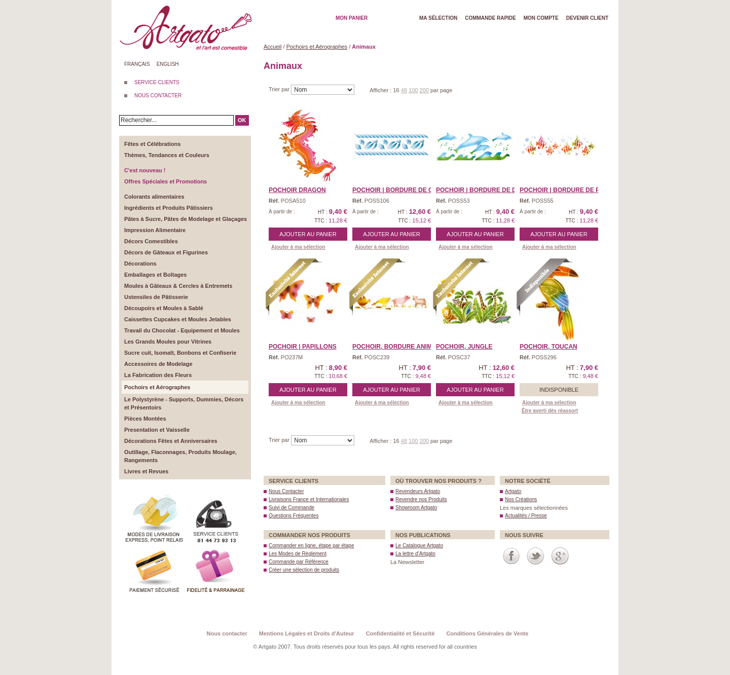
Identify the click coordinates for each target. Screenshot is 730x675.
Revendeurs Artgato (417, 491)
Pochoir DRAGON (297, 190)
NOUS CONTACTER (157, 95)
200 (424, 90)
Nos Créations (521, 499)
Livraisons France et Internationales (309, 499)
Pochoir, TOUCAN (548, 346)
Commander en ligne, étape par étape (311, 545)
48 (404, 90)
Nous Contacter (286, 491)
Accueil (272, 47)
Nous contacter (227, 633)
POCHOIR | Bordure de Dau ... (484, 190)
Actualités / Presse (526, 515)
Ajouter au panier (307, 234)
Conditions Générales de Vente (487, 633)
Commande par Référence (298, 562)
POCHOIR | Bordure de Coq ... (400, 190)
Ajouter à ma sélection (298, 247)
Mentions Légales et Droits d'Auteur (306, 633)
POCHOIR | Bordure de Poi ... (566, 190)
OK (242, 120)
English (168, 64)
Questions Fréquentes (293, 515)
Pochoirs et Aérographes (316, 47)
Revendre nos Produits (421, 499)
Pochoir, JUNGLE (464, 346)
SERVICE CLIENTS (156, 82)
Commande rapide (490, 18)
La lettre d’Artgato (415, 553)
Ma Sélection (438, 18)
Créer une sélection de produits (304, 570)
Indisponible (558, 390)
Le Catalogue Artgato (419, 545)
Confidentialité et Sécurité (400, 633)
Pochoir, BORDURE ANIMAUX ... (402, 346)
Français (137, 64)
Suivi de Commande (291, 507)
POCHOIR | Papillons (303, 346)
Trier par (280, 89)
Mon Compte (541, 18)
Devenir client (587, 18)
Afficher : (381, 90)
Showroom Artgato (416, 507)
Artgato (513, 491)
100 (413, 90)
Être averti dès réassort (550, 411)
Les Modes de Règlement (297, 553)
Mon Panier (352, 18)
